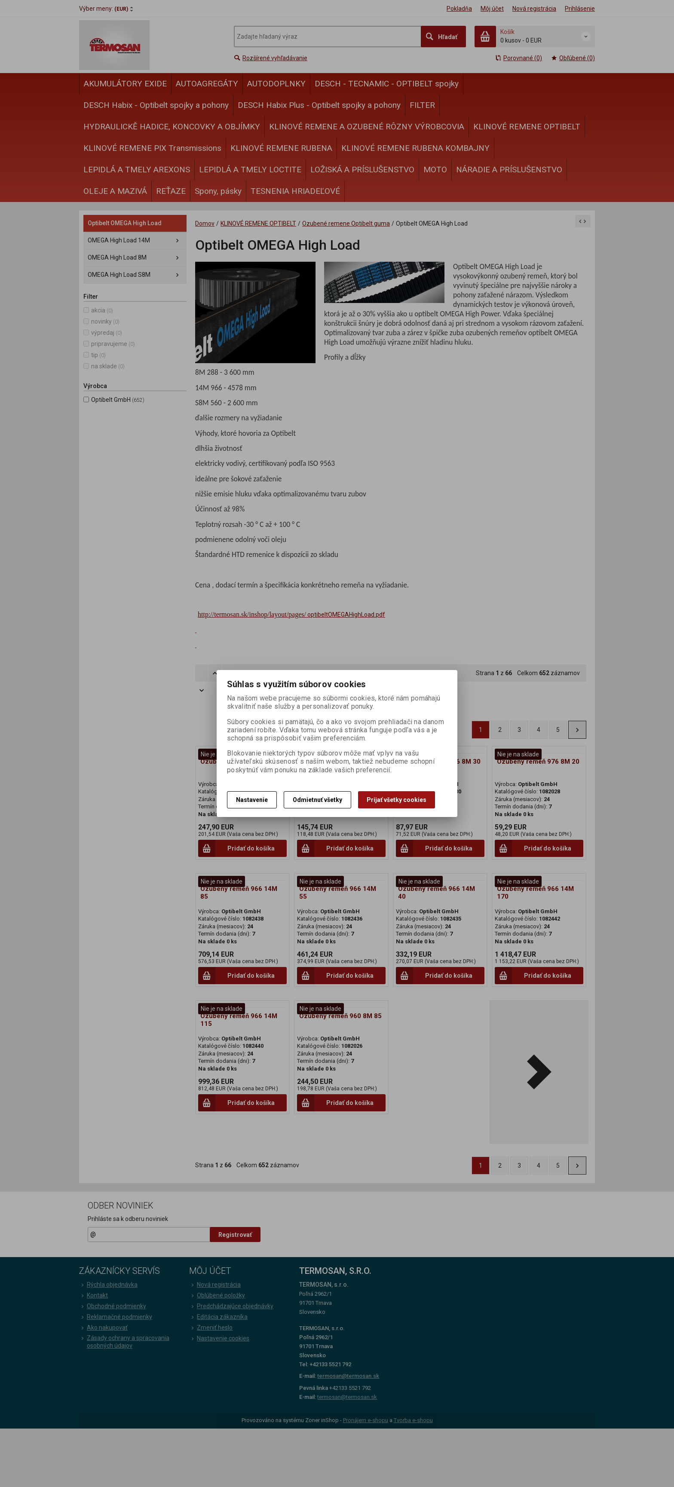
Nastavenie (252, 799)
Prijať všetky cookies (396, 799)
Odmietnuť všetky (317, 799)
